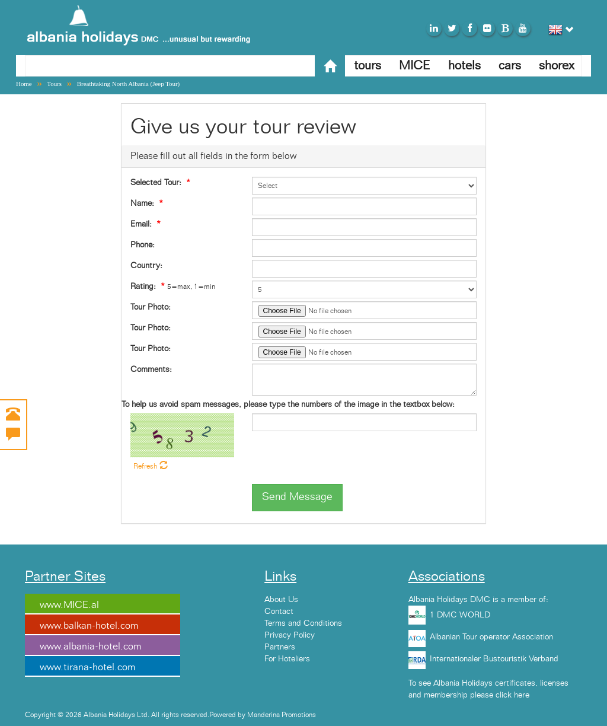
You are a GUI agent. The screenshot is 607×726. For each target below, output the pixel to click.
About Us (281, 600)
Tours (54, 83)
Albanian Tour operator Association (491, 637)
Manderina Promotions (281, 714)
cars (510, 65)
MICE (414, 65)
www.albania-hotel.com (90, 646)
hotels (464, 65)
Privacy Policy (289, 635)
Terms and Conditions (303, 623)
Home (24, 83)
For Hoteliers (287, 659)
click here (512, 695)
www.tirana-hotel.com (87, 667)
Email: (141, 224)
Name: (142, 203)
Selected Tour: (155, 183)
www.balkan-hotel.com (89, 626)
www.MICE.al (69, 605)
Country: (146, 266)
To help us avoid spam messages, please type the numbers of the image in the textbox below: (288, 404)
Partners (279, 647)
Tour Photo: (150, 307)
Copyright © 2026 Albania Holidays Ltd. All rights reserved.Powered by (136, 714)
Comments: (151, 369)
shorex (556, 65)
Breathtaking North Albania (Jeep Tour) (128, 83)
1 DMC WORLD (460, 615)
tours (367, 65)
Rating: (143, 286)
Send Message (297, 497)
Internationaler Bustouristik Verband (494, 659)
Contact (278, 611)
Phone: (142, 245)
